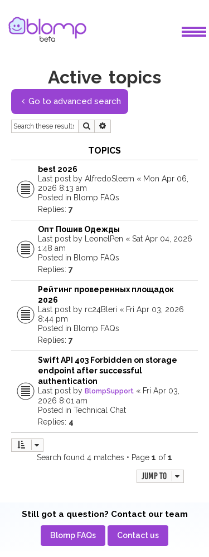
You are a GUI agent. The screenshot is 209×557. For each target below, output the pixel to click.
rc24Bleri (101, 309)
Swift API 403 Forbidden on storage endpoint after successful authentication (107, 371)
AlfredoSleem (109, 178)
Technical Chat (100, 410)
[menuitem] (73, 535)
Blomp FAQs (96, 197)
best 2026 (57, 169)
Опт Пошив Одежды (79, 229)
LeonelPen (104, 238)
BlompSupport (109, 391)
